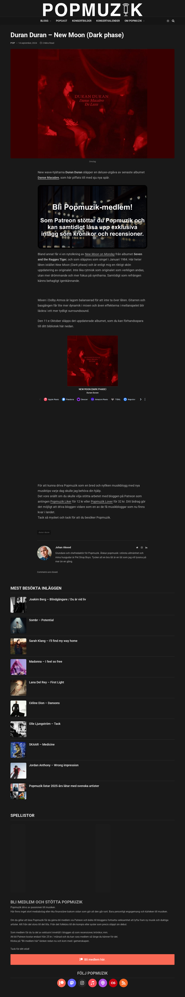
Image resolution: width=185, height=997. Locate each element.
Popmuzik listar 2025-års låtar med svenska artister (64, 786)
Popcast (61, 20)
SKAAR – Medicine (42, 744)
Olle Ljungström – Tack (44, 724)
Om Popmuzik (133, 20)
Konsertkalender (108, 20)
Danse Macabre (48, 177)
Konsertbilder (81, 20)
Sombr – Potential (41, 620)
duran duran (44, 532)
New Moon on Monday (100, 254)
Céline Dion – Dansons (44, 703)
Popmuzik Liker (60, 501)
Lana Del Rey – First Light (46, 682)
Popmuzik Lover (102, 501)
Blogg (44, 20)
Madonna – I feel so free (45, 661)
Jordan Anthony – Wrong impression (54, 765)
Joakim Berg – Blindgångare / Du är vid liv (57, 599)
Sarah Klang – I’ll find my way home (53, 641)
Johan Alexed (63, 547)
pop (12, 43)
